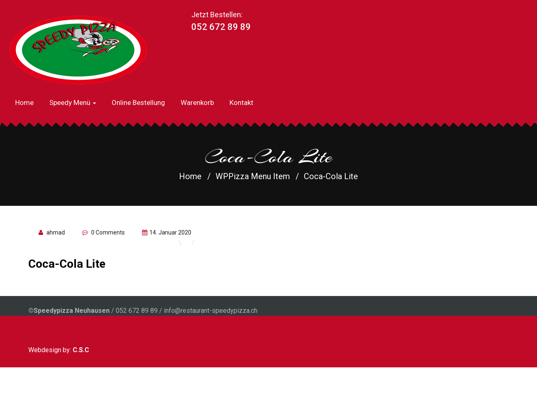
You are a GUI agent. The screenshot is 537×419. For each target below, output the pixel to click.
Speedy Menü (72, 102)
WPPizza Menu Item (253, 176)
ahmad (55, 232)
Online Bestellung (138, 102)
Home (24, 102)
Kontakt (241, 102)
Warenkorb (197, 102)
